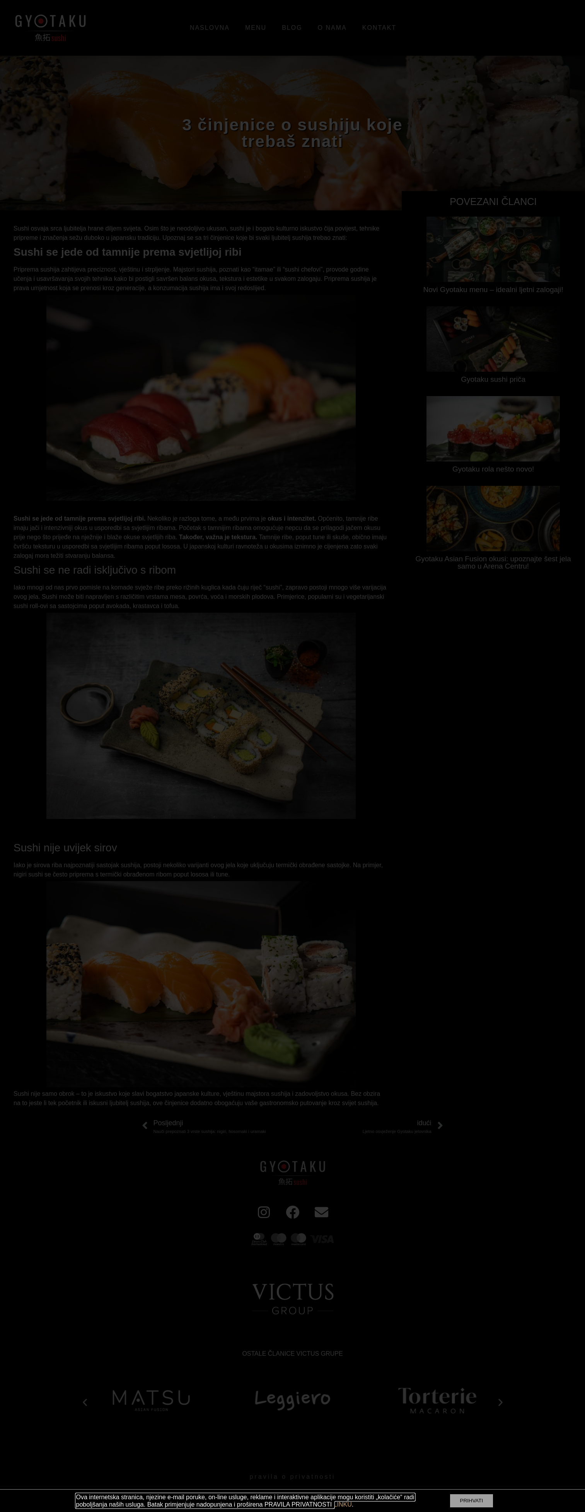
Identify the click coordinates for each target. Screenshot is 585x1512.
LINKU (343, 1504)
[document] (292, 756)
